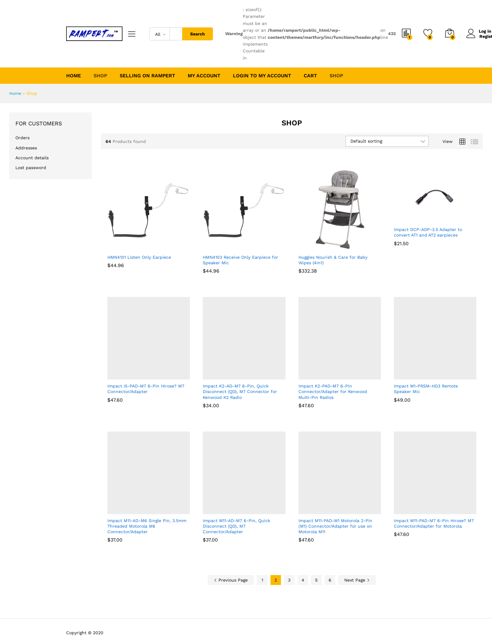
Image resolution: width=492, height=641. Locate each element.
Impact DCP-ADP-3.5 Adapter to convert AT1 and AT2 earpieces (428, 232)
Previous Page (231, 580)
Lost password (30, 167)
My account (204, 75)
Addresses (26, 147)
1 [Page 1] (262, 580)
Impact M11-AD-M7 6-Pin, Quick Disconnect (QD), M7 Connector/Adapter (236, 526)
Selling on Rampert (147, 75)
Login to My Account (262, 75)
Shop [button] (100, 75)
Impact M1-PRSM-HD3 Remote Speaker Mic (426, 388)
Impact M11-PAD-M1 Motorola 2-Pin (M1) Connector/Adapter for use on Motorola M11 (335, 526)
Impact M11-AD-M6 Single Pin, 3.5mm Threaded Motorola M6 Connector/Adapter (146, 526)
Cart (310, 75)
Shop (336, 75)
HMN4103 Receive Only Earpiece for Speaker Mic (240, 260)
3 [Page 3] (289, 580)
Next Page (357, 580)
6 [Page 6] (330, 580)
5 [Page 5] (316, 580)
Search (197, 33)
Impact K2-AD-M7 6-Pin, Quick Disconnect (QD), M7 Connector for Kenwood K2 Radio (240, 391)
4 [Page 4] (303, 580)
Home (73, 75)
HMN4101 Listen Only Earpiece (139, 257)
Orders (22, 137)
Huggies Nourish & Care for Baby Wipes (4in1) (332, 260)
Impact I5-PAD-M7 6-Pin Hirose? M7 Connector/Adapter (145, 388)
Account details (32, 157)
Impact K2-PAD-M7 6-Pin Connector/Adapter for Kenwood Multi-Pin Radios (332, 391)
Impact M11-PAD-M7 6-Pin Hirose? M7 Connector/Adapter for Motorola (434, 523)
